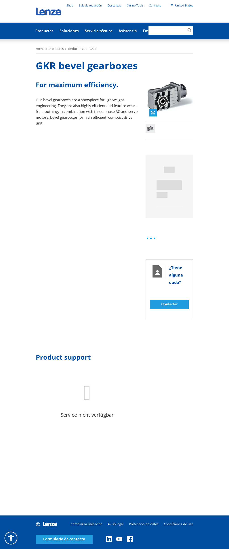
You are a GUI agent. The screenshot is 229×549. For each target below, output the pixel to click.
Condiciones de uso (178, 524)
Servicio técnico (98, 30)
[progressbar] (151, 238)
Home (40, 48)
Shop (69, 5)
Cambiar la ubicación (86, 524)
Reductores (76, 48)
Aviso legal (116, 524)
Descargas (114, 5)
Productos (44, 30)
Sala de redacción (90, 5)
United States (181, 5)
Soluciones (69, 30)
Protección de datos (144, 524)
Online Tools (135, 5)
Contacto (155, 5)
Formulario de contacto (64, 539)
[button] (10, 538)
